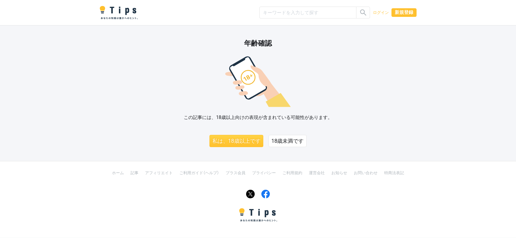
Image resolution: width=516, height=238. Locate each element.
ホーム (118, 173)
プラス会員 (235, 173)
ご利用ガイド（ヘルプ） (199, 173)
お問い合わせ (366, 173)
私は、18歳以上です (236, 141)
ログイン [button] (381, 12)
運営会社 (317, 173)
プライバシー (264, 173)
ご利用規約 (292, 173)
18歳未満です (288, 141)
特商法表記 (394, 173)
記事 (134, 173)
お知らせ (339, 173)
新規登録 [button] (404, 12)
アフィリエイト (159, 173)
